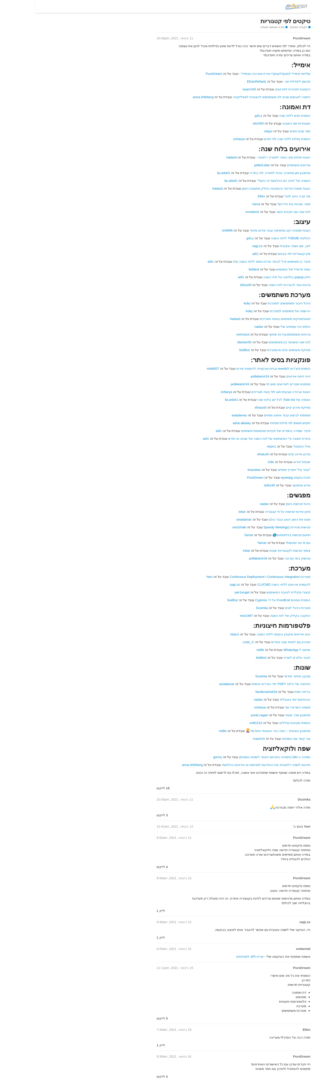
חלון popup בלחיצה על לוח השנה (251, 277)
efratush (226, 407)
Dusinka (227, 608)
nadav (223, 326)
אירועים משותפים (263, 165)
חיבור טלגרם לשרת (261, 657)
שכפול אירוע (266, 462)
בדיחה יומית (267, 692)
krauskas (219, 469)
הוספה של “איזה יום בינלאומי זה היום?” (248, 180)
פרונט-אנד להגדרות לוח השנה (255, 285)
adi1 (220, 254)
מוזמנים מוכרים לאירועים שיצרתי (253, 384)
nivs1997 (211, 615)
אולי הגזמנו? (266, 446)
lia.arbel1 (188, 173)
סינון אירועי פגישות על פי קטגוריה (252, 511)
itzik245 (234, 485)
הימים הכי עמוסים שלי (260, 326)
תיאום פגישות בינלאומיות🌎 (256, 535)
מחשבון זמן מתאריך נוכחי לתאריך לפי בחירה (245, 173)
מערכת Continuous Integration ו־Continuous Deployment (234, 577)
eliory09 (210, 285)
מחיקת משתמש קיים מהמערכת (253, 350)
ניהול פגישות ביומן (263, 504)
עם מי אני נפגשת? (263, 543)
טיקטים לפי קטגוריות (250, 21)
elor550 (223, 123)
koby (212, 303)
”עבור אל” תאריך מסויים (259, 469)
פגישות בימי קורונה (262, 558)
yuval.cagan (224, 715)
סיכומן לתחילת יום (263, 81)
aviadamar (204, 415)
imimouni (208, 334)
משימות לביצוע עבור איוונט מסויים (252, 415)
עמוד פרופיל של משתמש (258, 269)
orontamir (217, 212)
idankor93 (209, 342)
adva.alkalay (207, 423)
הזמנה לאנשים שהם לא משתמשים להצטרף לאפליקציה (236, 97)
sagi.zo (222, 246)
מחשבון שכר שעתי (262, 715)
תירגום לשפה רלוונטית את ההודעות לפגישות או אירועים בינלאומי (231, 765)
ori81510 (221, 723)
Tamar (213, 535)
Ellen (226, 196)
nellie (225, 650)
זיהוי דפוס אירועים (263, 376)
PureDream (179, 73)
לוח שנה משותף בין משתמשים (254, 342)
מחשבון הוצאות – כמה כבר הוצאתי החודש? (243, 731)
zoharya (203, 139)
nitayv (233, 131)
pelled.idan (227, 165)
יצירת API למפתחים (215, 956)
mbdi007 (178, 368)
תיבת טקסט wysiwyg (260, 477)
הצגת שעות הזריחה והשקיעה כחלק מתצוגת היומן (241, 188)
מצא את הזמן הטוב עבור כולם (254, 519)
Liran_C (213, 642)
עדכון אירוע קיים (264, 454)
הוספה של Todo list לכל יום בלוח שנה (248, 399)
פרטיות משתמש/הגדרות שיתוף (254, 334)
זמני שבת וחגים (265, 131)
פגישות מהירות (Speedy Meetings (251, 527)
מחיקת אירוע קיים (263, 407)
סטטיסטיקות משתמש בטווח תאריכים (250, 319)
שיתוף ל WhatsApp (261, 650)
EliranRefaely (221, 81)
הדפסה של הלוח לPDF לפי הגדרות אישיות (246, 684)
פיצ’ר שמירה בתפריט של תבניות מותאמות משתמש (240, 431)
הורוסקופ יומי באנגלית (260, 699)
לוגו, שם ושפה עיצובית (260, 246)
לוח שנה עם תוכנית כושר (258, 212)
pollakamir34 (225, 376)
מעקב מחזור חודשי (262, 676)
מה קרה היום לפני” (262, 196)
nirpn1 (236, 446)
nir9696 (192, 230)
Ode (236, 462)
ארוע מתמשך (266, 485)
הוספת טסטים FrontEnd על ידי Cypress (247, 600)
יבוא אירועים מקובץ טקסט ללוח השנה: (248, 634)
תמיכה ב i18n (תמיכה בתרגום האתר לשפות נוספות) (239, 757)
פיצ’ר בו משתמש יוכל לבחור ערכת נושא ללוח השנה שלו (236, 261)
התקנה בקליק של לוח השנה (255, 615)
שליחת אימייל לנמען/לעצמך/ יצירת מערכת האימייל (240, 73)
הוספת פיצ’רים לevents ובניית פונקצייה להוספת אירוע (238, 368)
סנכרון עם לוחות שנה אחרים (255, 642)
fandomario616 (231, 692)
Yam (174, 577)
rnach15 (224, 738)
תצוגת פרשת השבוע (261, 123)
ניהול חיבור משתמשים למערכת (254, 303)
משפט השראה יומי (262, 707)
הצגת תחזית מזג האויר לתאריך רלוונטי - (247, 157)
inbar (207, 511)
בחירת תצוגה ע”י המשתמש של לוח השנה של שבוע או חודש (234, 438)
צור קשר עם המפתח (261, 738)
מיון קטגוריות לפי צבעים (259, 254)
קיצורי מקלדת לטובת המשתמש (253, 592)
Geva (221, 204)
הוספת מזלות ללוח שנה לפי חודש (252, 139)
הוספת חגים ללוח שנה (259, 115)
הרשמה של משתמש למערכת (255, 311)
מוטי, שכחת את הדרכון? (258, 204)
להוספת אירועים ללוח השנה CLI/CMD (248, 584)
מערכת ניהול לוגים (262, 608)
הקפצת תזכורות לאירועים (257, 89)
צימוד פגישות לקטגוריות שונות (254, 550)
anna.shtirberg (168, 97)
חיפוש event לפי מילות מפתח (255, 423)
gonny (182, 757)
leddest (219, 269)
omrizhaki (204, 527)
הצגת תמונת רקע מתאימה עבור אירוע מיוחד (245, 230)
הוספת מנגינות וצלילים (259, 723)
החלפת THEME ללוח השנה (255, 238)
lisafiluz (209, 350)
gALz (223, 115)
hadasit (196, 157)
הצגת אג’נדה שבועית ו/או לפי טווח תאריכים (245, 392)
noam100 (214, 89)
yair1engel (207, 592)
